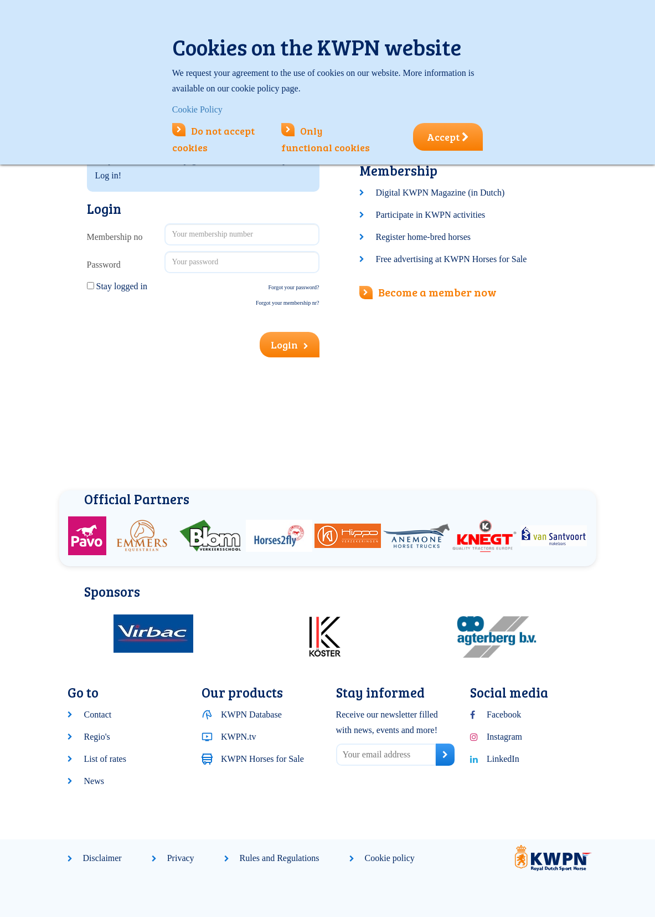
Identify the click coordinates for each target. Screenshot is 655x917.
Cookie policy (390, 858)
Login (289, 344)
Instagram (504, 736)
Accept (448, 137)
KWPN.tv (238, 736)
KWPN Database (251, 714)
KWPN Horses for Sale (262, 759)
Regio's (97, 736)
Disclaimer (102, 858)
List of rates (105, 759)
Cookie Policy (197, 109)
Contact (98, 714)
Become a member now (428, 292)
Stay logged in (121, 286)
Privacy (180, 858)
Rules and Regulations (279, 858)
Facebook (504, 714)
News (94, 781)
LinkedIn (503, 759)
